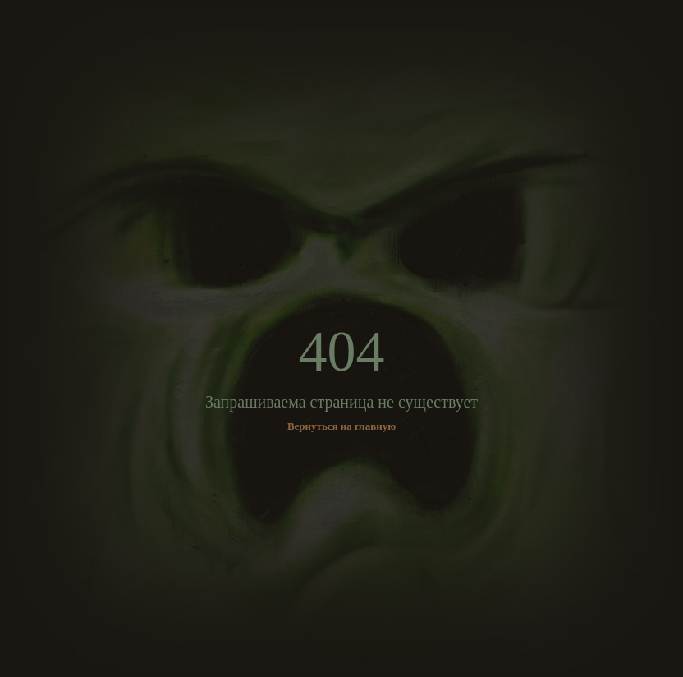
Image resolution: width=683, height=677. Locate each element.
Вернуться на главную (341, 426)
